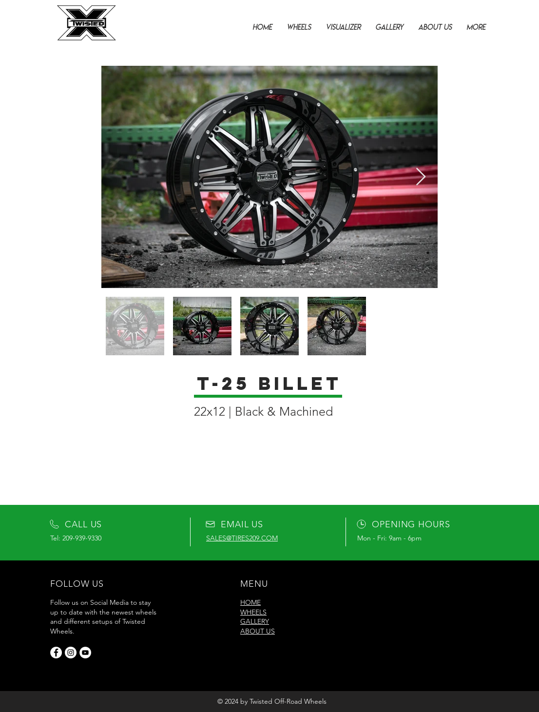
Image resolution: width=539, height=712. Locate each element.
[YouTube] (85, 652)
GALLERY (254, 621)
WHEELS (253, 612)
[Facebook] (56, 652)
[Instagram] (71, 652)
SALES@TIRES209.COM (242, 538)
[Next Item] (420, 177)
